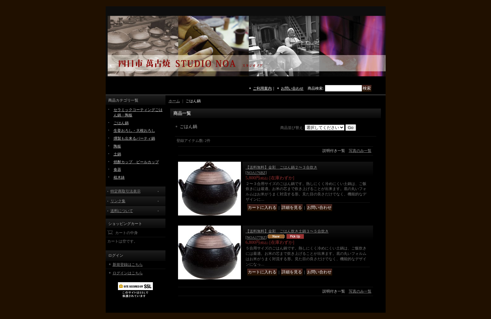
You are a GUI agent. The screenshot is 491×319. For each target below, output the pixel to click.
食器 (117, 169)
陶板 (117, 146)
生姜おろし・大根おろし (134, 130)
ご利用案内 (262, 88)
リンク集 (118, 201)
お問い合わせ (292, 88)
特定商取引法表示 (125, 191)
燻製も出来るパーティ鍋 (134, 138)
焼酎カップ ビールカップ (136, 162)
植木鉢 (119, 177)
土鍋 (117, 154)
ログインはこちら (128, 273)
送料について (121, 211)
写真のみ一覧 (360, 150)
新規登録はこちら (128, 264)
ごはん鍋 (121, 123)
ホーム (174, 101)
